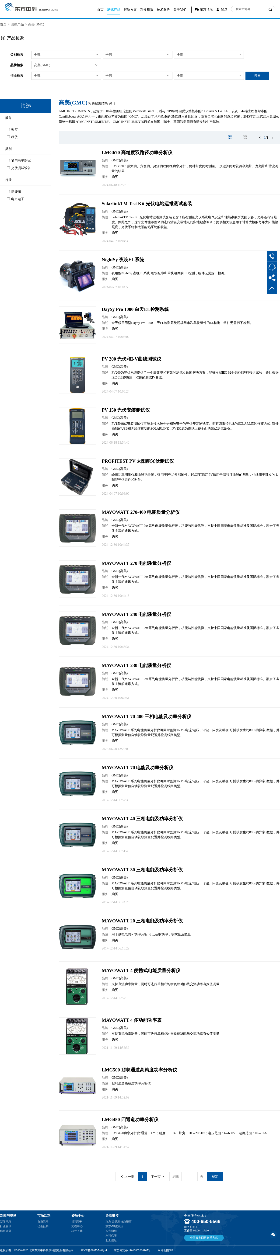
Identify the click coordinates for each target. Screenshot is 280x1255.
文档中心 (77, 1226)
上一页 (127, 1177)
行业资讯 (5, 1226)
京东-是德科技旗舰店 (118, 1221)
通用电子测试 (19, 161)
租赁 (12, 137)
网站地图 (163, 1250)
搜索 (257, 75)
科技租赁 (146, 9)
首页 (100, 9)
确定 (215, 1176)
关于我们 (179, 9)
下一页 (157, 1177)
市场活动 (43, 1221)
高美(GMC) (36, 24)
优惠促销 (43, 1226)
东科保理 (111, 1235)
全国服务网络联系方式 (204, 1237)
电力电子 (15, 199)
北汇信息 (111, 1240)
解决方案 (130, 9)
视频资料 (77, 1221)
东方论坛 (206, 9)
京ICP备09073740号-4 (94, 1250)
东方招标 (111, 1231)
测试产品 (113, 9)
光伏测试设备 (19, 168)
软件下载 (77, 1231)
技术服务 (163, 9)
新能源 (14, 192)
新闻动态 (5, 1221)
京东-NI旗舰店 (114, 1226)
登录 (224, 9)
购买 (12, 130)
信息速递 (5, 1231)
